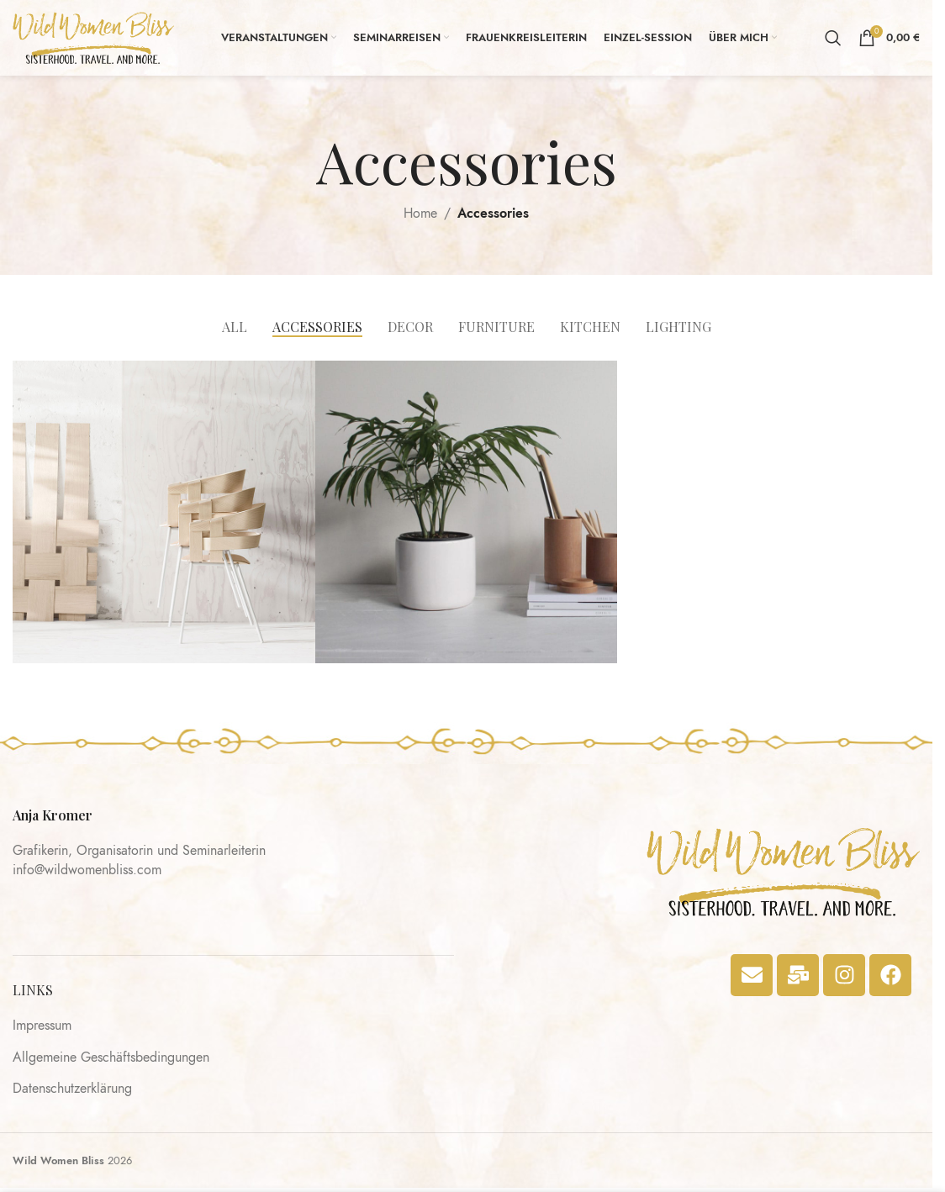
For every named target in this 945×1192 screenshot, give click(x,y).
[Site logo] (93, 37)
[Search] (833, 38)
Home (420, 213)
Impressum (42, 1026)
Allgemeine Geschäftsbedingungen (111, 1058)
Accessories (493, 213)
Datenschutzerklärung (72, 1089)
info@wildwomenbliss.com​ (87, 870)
